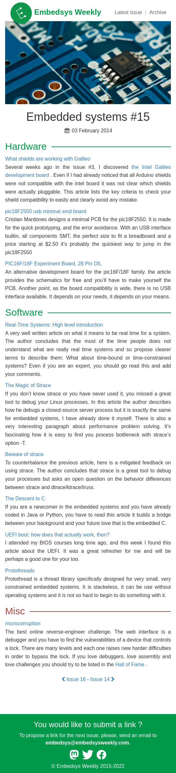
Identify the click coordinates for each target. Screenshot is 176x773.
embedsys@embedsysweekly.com (87, 742)
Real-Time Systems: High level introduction (54, 325)
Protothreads (20, 570)
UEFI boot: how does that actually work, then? (57, 534)
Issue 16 (74, 679)
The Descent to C (25, 498)
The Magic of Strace (28, 385)
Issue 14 (102, 679)
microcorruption (22, 623)
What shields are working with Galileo (47, 159)
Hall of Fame (129, 664)
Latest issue (128, 12)
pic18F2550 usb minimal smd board (45, 211)
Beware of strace (24, 454)
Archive (157, 12)
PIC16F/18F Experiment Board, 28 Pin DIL (53, 263)
